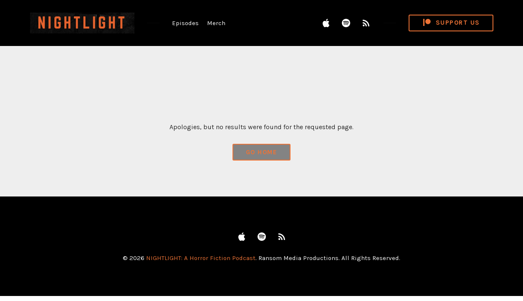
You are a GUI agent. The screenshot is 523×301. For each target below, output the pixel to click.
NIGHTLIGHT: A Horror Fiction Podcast (200, 258)
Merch (216, 23)
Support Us (451, 22)
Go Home (262, 152)
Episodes (185, 23)
